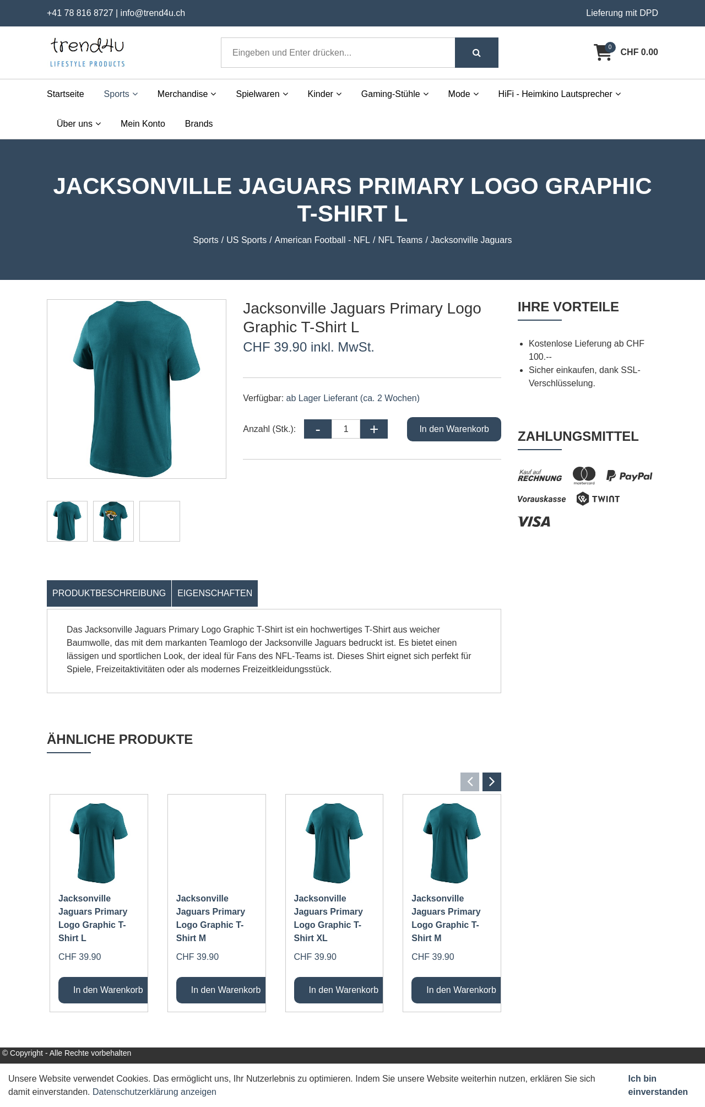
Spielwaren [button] (262, 94)
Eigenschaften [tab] (214, 593)
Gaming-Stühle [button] (395, 94)
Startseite (65, 94)
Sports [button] (121, 94)
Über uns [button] (79, 123)
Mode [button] (463, 94)
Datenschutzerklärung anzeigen (154, 1092)
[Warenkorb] (626, 52)
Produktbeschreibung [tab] (109, 593)
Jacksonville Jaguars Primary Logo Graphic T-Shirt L (92, 918)
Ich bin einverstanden (658, 1085)
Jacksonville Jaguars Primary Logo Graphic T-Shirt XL (328, 918)
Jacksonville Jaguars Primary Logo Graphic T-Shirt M (210, 918)
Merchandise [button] (187, 94)
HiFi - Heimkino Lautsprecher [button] (559, 94)
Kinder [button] (324, 94)
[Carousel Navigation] (274, 782)
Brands (199, 123)
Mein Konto (143, 123)
